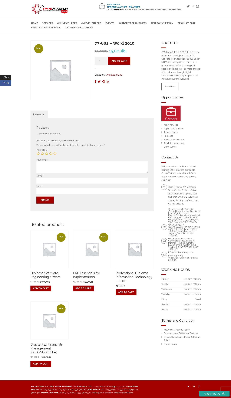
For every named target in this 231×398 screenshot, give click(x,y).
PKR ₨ (7, 83)
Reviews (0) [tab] (38, 114)
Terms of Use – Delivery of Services (181, 333)
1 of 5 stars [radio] (38, 153)
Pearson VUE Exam (162, 23)
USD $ (7, 77)
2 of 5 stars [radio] (42, 153)
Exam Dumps (170, 147)
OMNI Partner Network (46, 27)
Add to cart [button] (41, 288)
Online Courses (67, 23)
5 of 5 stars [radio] (55, 153)
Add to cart (119, 61)
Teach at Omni (186, 23)
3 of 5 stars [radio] (46, 153)
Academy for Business (133, 23)
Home (34, 23)
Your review (42, 160)
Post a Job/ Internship (174, 139)
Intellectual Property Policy (177, 330)
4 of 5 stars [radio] (51, 153)
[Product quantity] (101, 61)
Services (47, 23)
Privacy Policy (170, 344)
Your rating (42, 150)
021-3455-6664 (117, 9)
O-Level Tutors (91, 23)
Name (39, 176)
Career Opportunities (79, 27)
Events (109, 23)
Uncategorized (114, 74)
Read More (170, 86)
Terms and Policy (125, 393)
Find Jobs (168, 136)
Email (39, 186)
